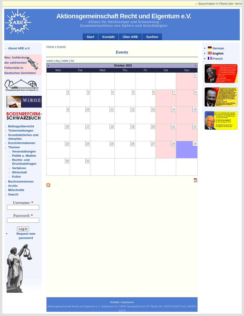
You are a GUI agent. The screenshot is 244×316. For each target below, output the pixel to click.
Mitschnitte (16, 190)
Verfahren (19, 168)
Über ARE (130, 37)
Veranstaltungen (24, 151)
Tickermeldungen (20, 130)
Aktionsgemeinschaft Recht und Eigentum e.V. (123, 16)
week (49, 60)
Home (50, 47)
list (72, 60)
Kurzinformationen (21, 143)
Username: (23, 203)
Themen (14, 147)
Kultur (16, 176)
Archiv (13, 185)
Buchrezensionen (21, 181)
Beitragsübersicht (21, 126)
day (57, 60)
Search (13, 194)
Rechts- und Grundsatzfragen (24, 161)
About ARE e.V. (19, 48)
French (218, 58)
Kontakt (108, 37)
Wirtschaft (19, 172)
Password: (23, 216)
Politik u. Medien (24, 155)
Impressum (127, 302)
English (218, 53)
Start (90, 37)
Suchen (152, 37)
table (65, 60)
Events (61, 47)
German (218, 48)
